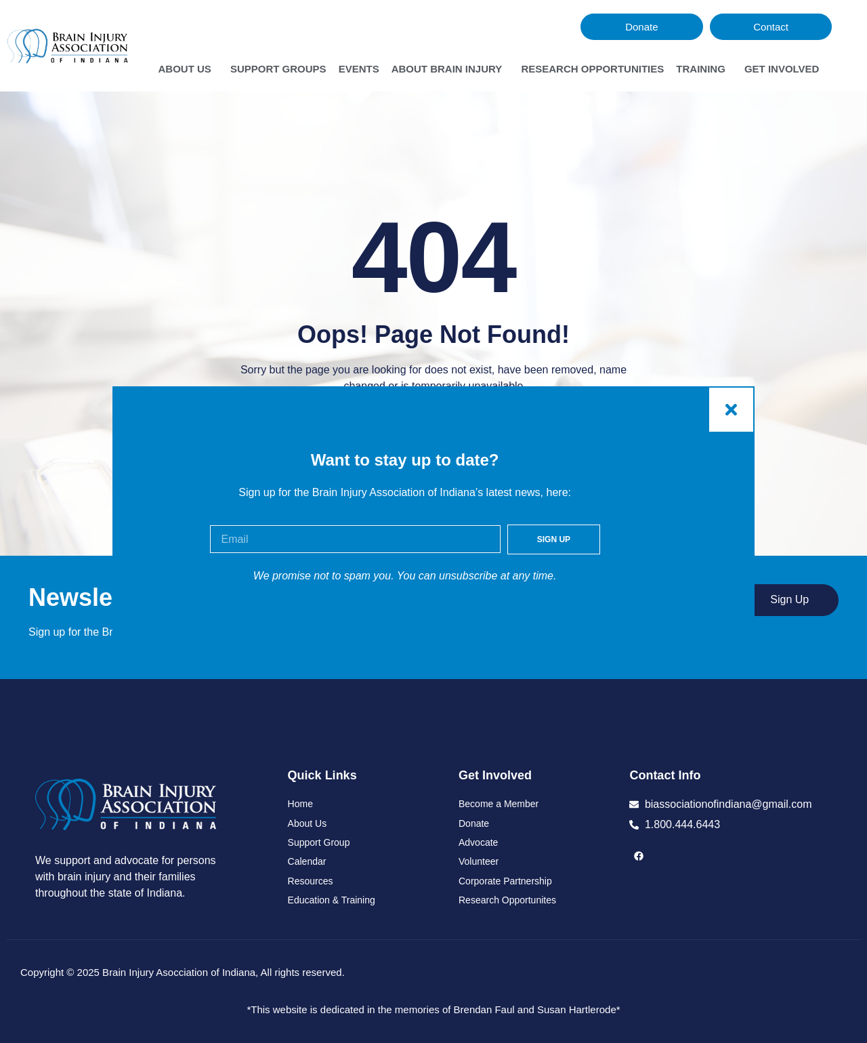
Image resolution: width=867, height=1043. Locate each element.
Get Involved (785, 69)
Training (704, 69)
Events (359, 69)
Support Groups (278, 69)
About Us (187, 69)
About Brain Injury (450, 69)
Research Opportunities (592, 69)
